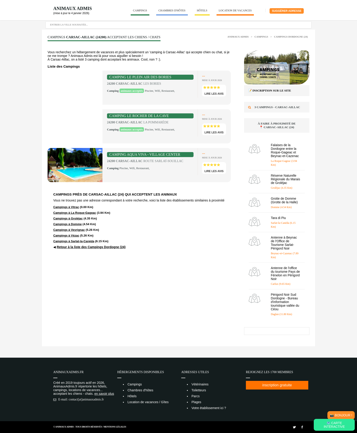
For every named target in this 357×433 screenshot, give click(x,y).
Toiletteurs (198, 390)
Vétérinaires (200, 384)
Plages (196, 402)
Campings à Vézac (66, 235)
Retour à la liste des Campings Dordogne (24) (91, 247)
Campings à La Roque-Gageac (74, 212)
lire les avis (214, 93)
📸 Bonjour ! (341, 415)
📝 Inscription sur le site (269, 90)
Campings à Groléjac (68, 218)
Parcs (195, 396)
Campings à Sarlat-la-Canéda (73, 241)
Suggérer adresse (286, 11)
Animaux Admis (72, 8)
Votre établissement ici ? (208, 408)
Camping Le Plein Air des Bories (140, 77)
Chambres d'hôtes (172, 10)
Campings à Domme (67, 224)
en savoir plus (104, 393)
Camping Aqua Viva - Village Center (144, 154)
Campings (140, 10)
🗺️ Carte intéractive (334, 424)
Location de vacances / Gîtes (148, 402)
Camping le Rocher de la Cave (139, 116)
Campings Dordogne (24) (291, 36)
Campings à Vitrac (66, 207)
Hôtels (202, 10)
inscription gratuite (277, 385)
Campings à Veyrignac (69, 230)
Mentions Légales (115, 426)
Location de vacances (235, 10)
